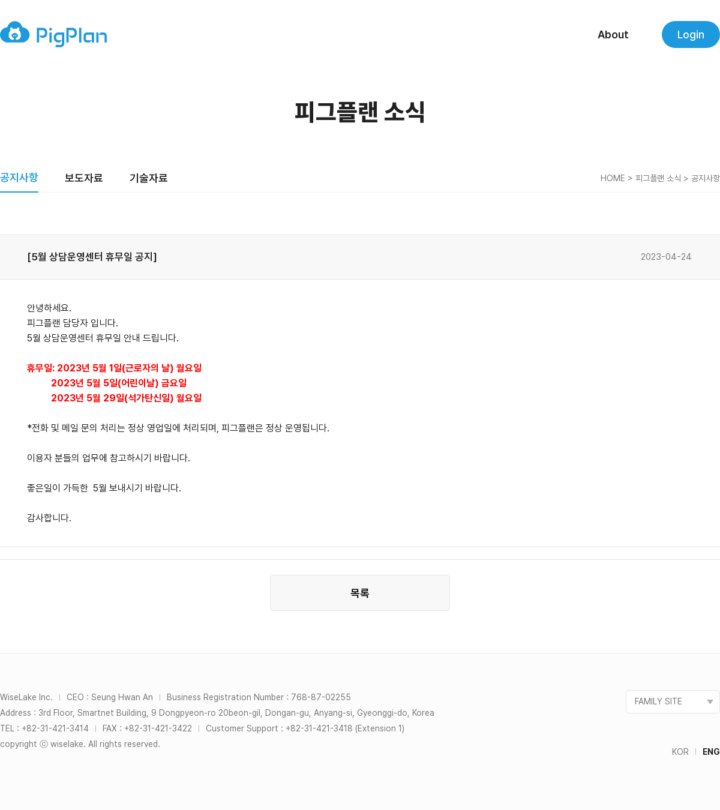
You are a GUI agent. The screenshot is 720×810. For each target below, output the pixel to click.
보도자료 (84, 178)
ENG (711, 752)
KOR (680, 752)
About (613, 34)
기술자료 (149, 178)
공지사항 (19, 177)
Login (690, 34)
